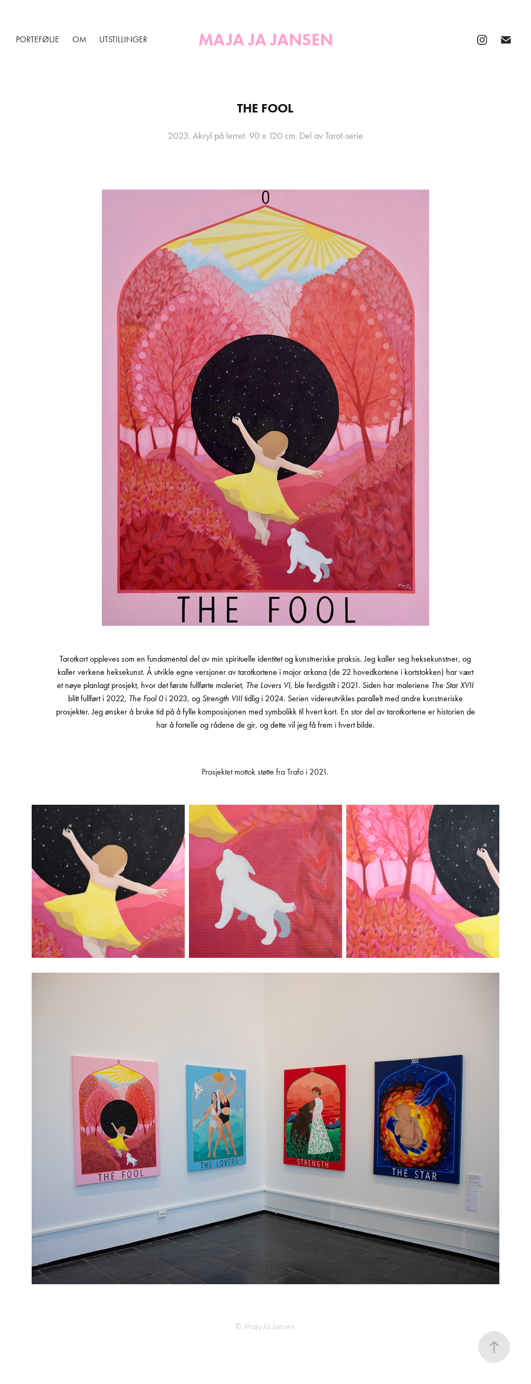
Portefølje (37, 39)
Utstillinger (123, 39)
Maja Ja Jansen (265, 39)
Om (79, 39)
